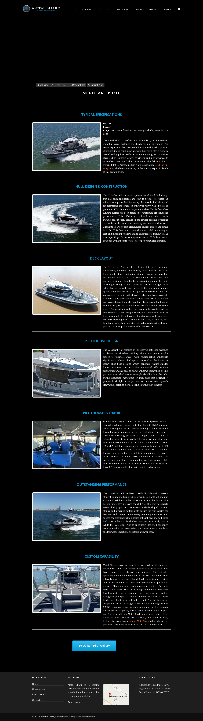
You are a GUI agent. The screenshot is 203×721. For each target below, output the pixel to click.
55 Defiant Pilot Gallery (94, 645)
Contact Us (37, 700)
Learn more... (75, 702)
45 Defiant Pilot (95, 85)
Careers (167, 9)
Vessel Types (105, 9)
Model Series (123, 9)
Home (76, 9)
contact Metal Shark (139, 621)
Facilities (139, 9)
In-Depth (153, 9)
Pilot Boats (42, 85)
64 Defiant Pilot (58, 85)
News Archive (39, 689)
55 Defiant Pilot (77, 85)
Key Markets (87, 9)
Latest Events (39, 694)
